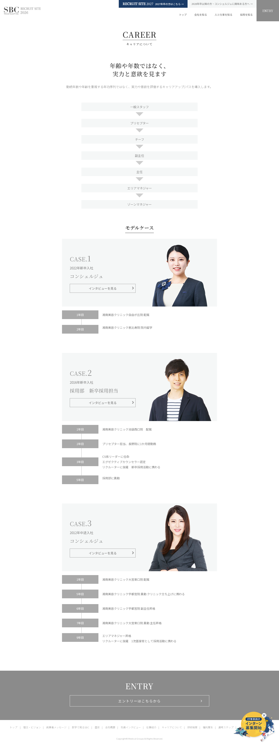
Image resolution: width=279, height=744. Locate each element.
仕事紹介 (151, 727)
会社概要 (110, 727)
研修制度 (192, 727)
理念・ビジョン (32, 727)
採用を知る (246, 14)
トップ (183, 14)
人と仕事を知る (223, 14)
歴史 (97, 727)
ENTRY (267, 11)
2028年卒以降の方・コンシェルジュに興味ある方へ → (222, 4)
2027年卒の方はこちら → (153, 4)
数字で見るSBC (80, 727)
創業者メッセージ (56, 727)
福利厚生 (208, 727)
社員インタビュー (131, 727)
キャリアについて (172, 727)
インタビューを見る (103, 288)
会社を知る (200, 14)
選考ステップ (225, 727)
